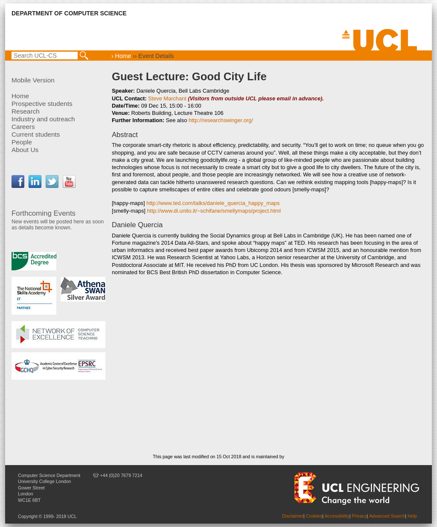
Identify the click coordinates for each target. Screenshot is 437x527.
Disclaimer (292, 515)
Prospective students (42, 103)
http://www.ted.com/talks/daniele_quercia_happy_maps (213, 203)
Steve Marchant (167, 98)
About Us (25, 149)
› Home (121, 56)
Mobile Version (33, 80)
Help (412, 515)
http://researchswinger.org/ (221, 120)
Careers (23, 126)
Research (26, 111)
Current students (36, 134)
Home (20, 96)
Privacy (359, 515)
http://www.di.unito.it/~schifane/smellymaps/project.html (213, 211)
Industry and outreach (43, 119)
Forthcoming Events (44, 213)
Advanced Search (387, 515)
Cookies (314, 515)
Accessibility (337, 515)
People (22, 142)
